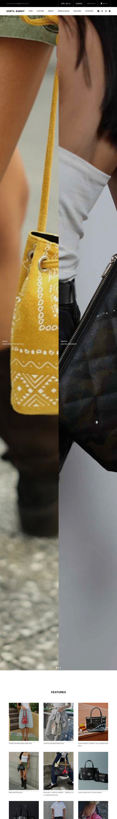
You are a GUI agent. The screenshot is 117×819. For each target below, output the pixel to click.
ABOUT (51, 11)
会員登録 (79, 3)
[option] (29, 342)
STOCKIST (89, 11)
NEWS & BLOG (63, 11)
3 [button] (60, 667)
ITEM (30, 11)
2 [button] (58, 667)
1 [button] (56, 667)
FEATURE (77, 11)
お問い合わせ (66, 3)
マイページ (91, 3)
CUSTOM (40, 11)
